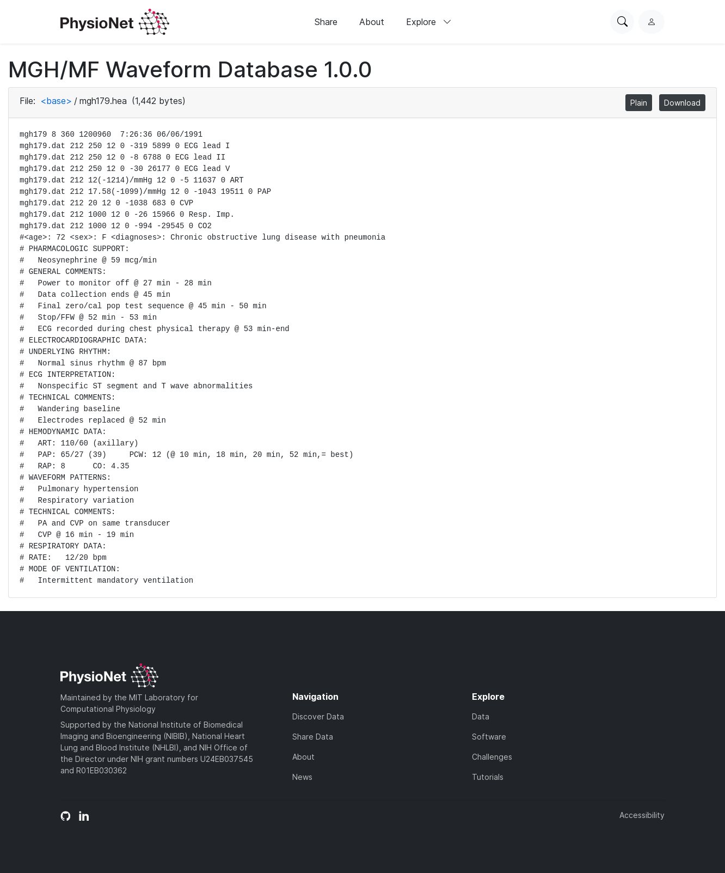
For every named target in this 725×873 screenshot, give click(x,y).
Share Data (312, 736)
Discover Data (318, 716)
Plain (638, 102)
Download (682, 102)
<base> (56, 100)
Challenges (492, 756)
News (302, 777)
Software (489, 736)
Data (480, 716)
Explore (429, 21)
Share (326, 21)
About (371, 21)
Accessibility (642, 815)
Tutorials (487, 777)
